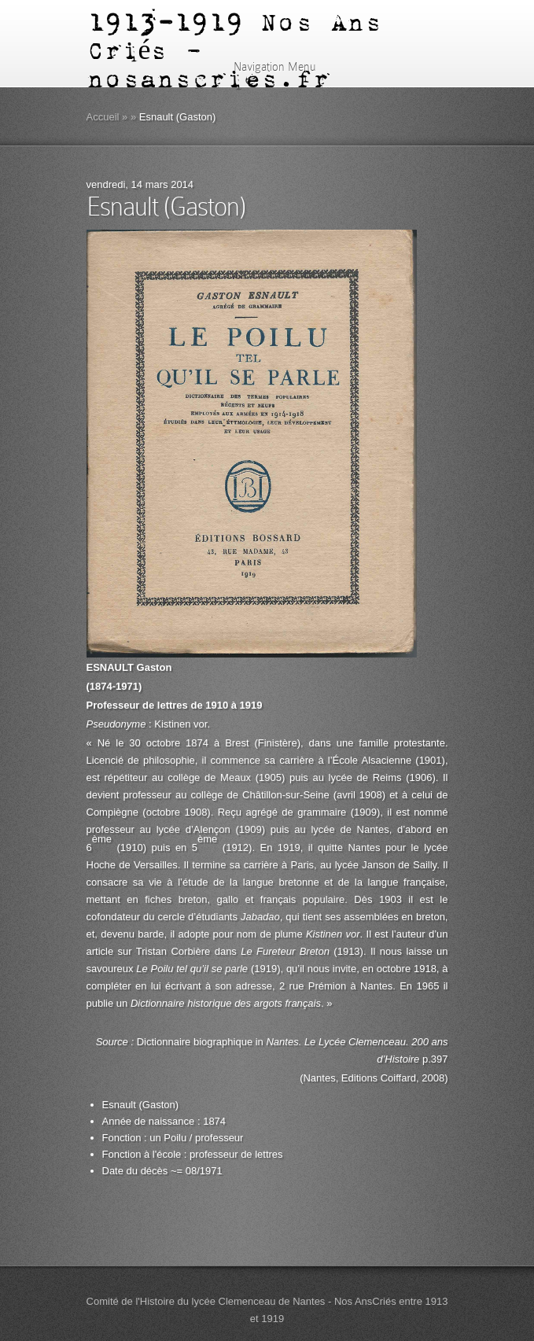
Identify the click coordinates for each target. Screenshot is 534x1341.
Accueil (103, 117)
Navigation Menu (264, 67)
